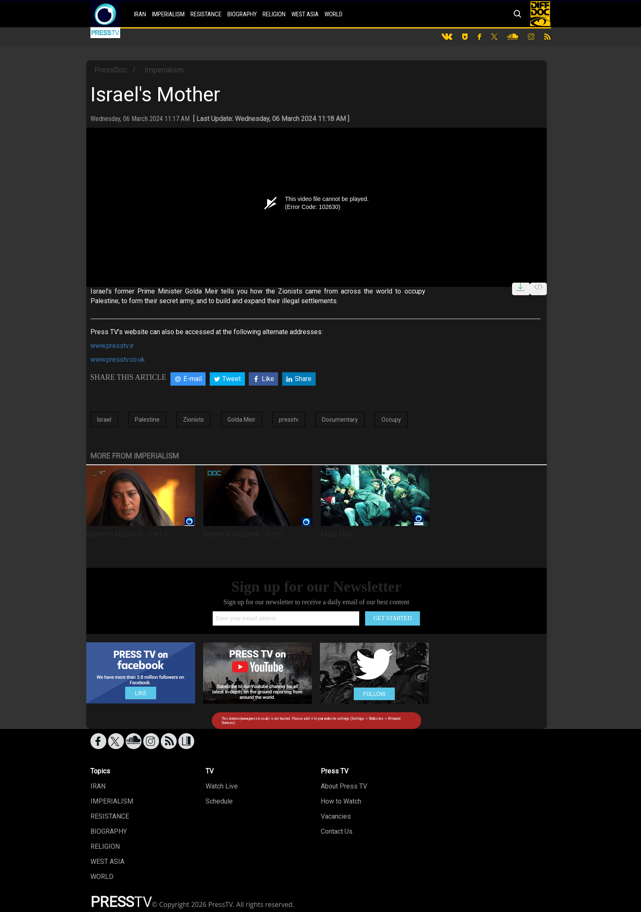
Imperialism (164, 69)
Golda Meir (241, 419)
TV (210, 771)
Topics (100, 771)
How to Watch (341, 801)
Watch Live (222, 786)
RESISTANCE (205, 14)
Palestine (147, 419)
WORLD (333, 14)
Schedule (219, 801)
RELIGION (274, 14)
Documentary (340, 419)
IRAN (140, 14)
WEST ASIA (305, 14)
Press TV (334, 771)
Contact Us (337, 831)
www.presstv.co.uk (117, 359)
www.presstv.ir (112, 346)
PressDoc (111, 69)
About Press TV (344, 786)
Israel (104, 419)
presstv (289, 419)
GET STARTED (392, 618)
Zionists (193, 419)
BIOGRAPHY (242, 14)
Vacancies (336, 816)
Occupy (391, 419)
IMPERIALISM (168, 14)
